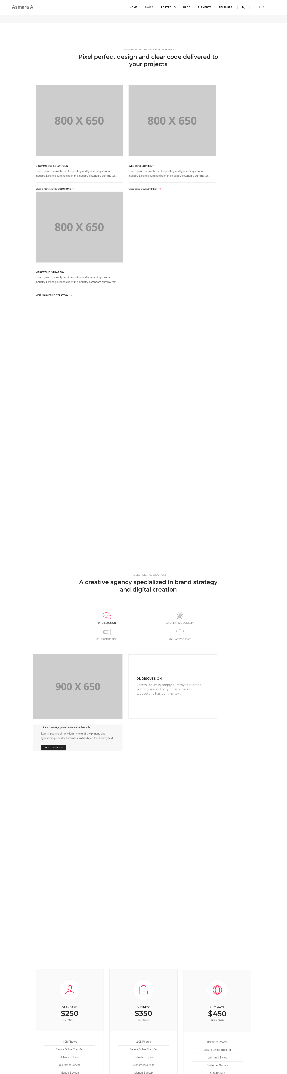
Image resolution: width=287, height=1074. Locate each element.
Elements (203, 6)
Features (224, 6)
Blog (185, 6)
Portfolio (166, 6)
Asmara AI (23, 6)
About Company (205, 493)
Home (132, 6)
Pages (147, 6)
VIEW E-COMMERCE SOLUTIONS (55, 173)
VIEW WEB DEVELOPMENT (125, 173)
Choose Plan (69, 843)
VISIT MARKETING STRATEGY (201, 173)
